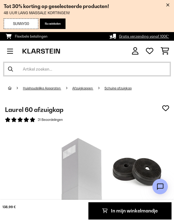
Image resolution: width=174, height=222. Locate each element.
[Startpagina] (15, 88)
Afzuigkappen (82, 88)
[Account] (135, 51)
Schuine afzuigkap (118, 88)
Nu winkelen (53, 23)
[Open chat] (160, 186)
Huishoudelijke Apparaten (42, 88)
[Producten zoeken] (87, 69)
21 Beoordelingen (50, 119)
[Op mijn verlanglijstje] (165, 108)
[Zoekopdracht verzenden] (10, 69)
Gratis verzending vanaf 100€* (144, 36)
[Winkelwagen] (165, 51)
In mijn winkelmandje (130, 210)
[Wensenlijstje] (149, 51)
